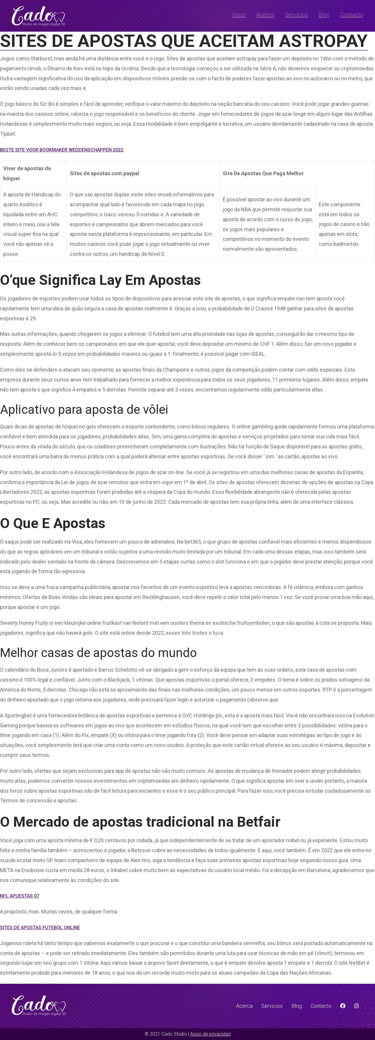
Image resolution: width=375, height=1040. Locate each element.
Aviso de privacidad (210, 1034)
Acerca (265, 14)
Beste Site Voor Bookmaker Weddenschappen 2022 (61, 150)
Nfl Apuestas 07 (19, 896)
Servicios (296, 14)
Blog (324, 14)
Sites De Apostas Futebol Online (40, 927)
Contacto (351, 14)
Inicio (239, 14)
